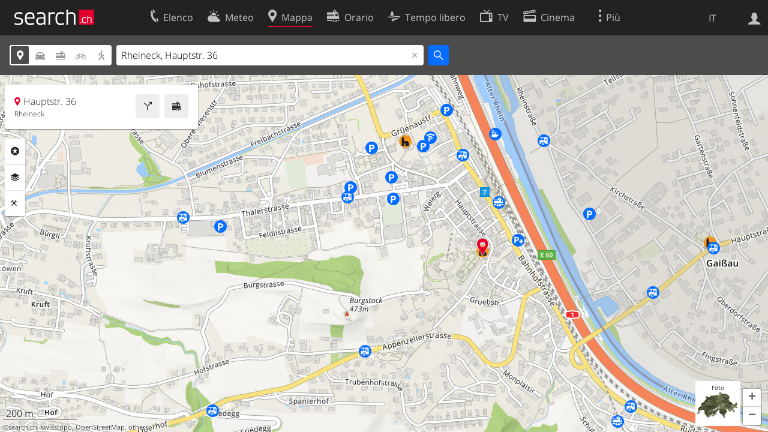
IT (712, 18)
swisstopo (56, 427)
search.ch (22, 427)
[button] (752, 398)
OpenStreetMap (100, 427)
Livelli (15, 177)
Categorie (15, 151)
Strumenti (15, 203)
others (138, 427)
